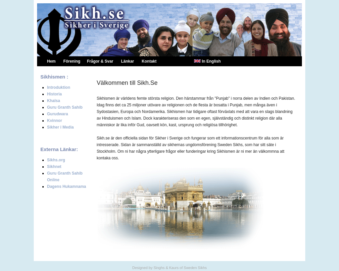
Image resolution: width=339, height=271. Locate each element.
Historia (54, 94)
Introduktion (58, 87)
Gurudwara (57, 114)
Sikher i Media (60, 127)
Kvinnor (54, 120)
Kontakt (149, 61)
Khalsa (53, 100)
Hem (51, 61)
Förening (71, 61)
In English (211, 61)
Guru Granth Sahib (64, 107)
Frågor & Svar (100, 61)
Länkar (127, 61)
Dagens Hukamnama (66, 186)
